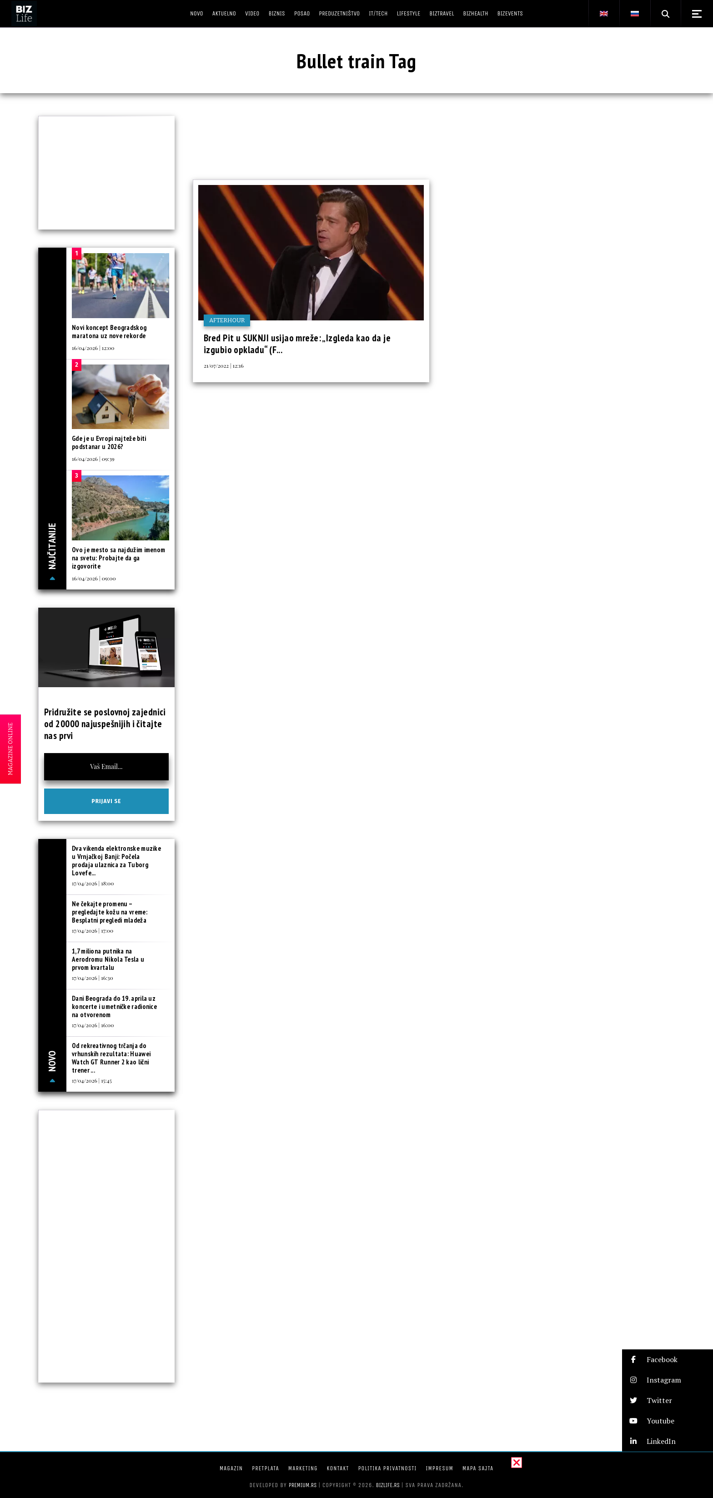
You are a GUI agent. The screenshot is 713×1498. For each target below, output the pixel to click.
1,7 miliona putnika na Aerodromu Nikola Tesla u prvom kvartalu (108, 959)
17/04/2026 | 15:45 (92, 1080)
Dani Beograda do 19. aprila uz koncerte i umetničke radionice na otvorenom (114, 1006)
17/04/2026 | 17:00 (92, 930)
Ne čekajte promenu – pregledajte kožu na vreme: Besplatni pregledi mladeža (109, 911)
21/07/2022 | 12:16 (224, 365)
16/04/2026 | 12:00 (93, 347)
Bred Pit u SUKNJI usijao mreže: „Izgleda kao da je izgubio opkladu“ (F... (297, 344)
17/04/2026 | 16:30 (92, 977)
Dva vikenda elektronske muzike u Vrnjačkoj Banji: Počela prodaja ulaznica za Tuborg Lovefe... (116, 860)
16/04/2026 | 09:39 (93, 458)
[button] (667, 1359)
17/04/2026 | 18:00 (93, 883)
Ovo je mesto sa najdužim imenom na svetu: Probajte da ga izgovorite (118, 557)
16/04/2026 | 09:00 (94, 578)
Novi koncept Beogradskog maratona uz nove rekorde (109, 331)
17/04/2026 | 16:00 (93, 1025)
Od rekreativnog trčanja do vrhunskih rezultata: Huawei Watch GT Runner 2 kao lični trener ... (111, 1057)
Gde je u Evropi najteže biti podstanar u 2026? (109, 442)
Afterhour (227, 320)
